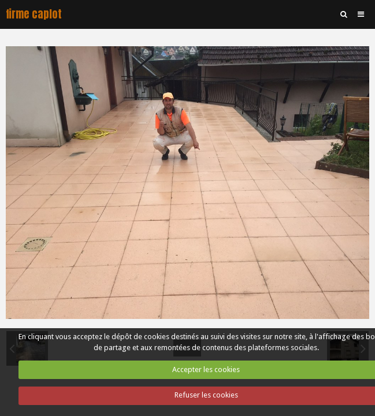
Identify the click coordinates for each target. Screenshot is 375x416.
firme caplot (34, 14)
